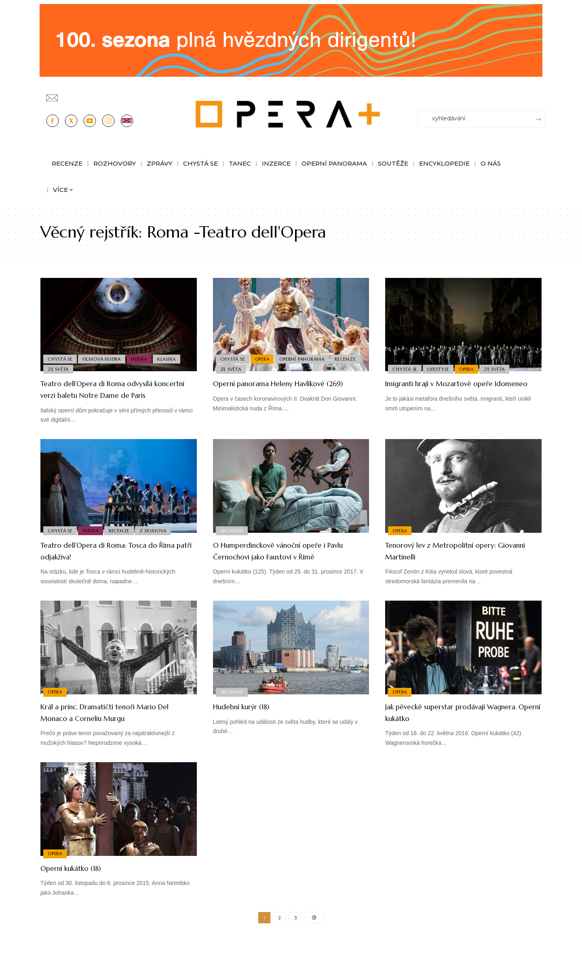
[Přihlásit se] (541, 94)
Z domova (159, 541)
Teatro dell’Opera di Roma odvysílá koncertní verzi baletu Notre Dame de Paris (113, 395)
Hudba (143, 356)
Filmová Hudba (104, 356)
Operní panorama (306, 356)
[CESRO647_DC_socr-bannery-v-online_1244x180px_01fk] (291, 39)
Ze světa (59, 368)
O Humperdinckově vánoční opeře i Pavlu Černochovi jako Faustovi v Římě (287, 568)
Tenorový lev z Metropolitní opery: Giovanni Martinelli (457, 562)
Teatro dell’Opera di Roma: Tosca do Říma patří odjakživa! (116, 562)
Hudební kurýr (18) (250, 729)
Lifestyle (441, 368)
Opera (264, 356)
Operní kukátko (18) (80, 890)
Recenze (231, 368)
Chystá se (60, 356)
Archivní (232, 541)
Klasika (172, 356)
